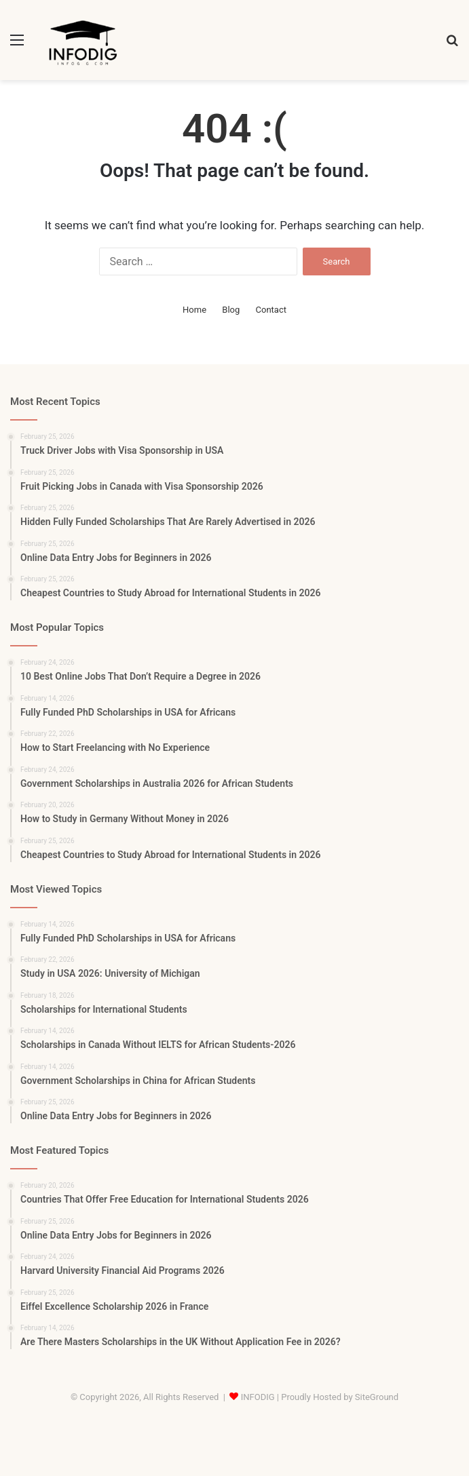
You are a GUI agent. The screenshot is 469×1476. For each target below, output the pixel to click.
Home (194, 310)
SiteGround (376, 1397)
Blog (231, 310)
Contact (271, 310)
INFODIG (258, 1397)
